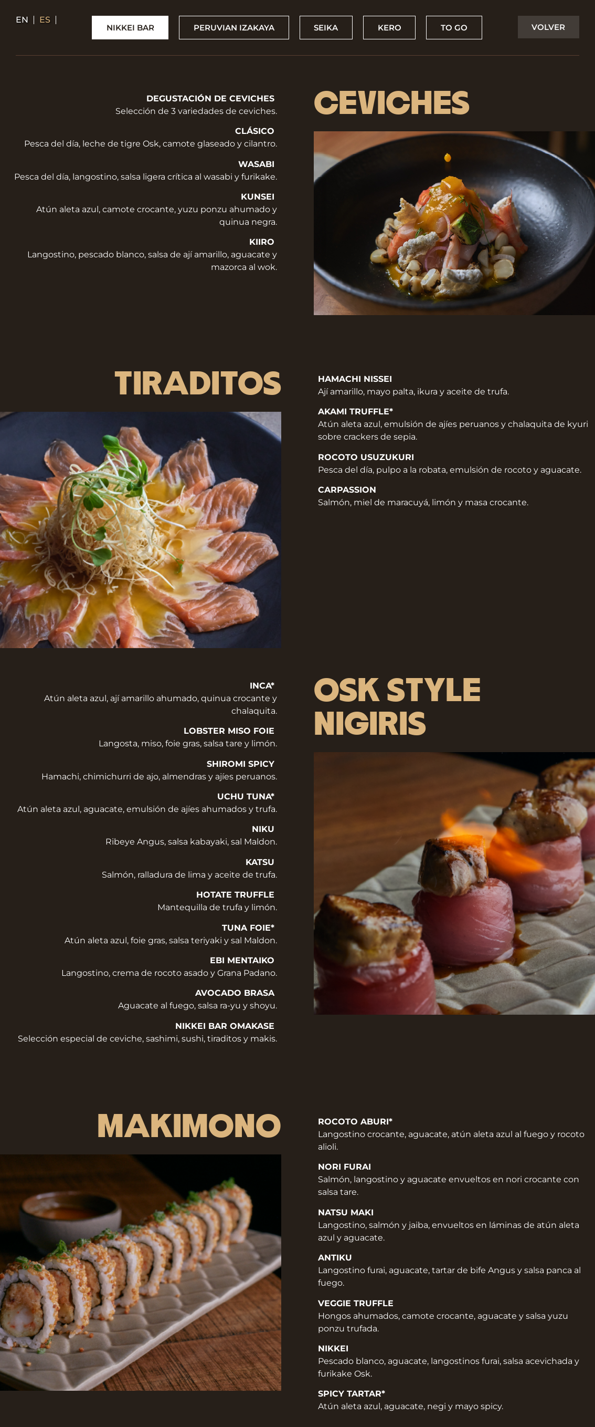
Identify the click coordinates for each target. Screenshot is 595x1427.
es (44, 20)
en (22, 20)
